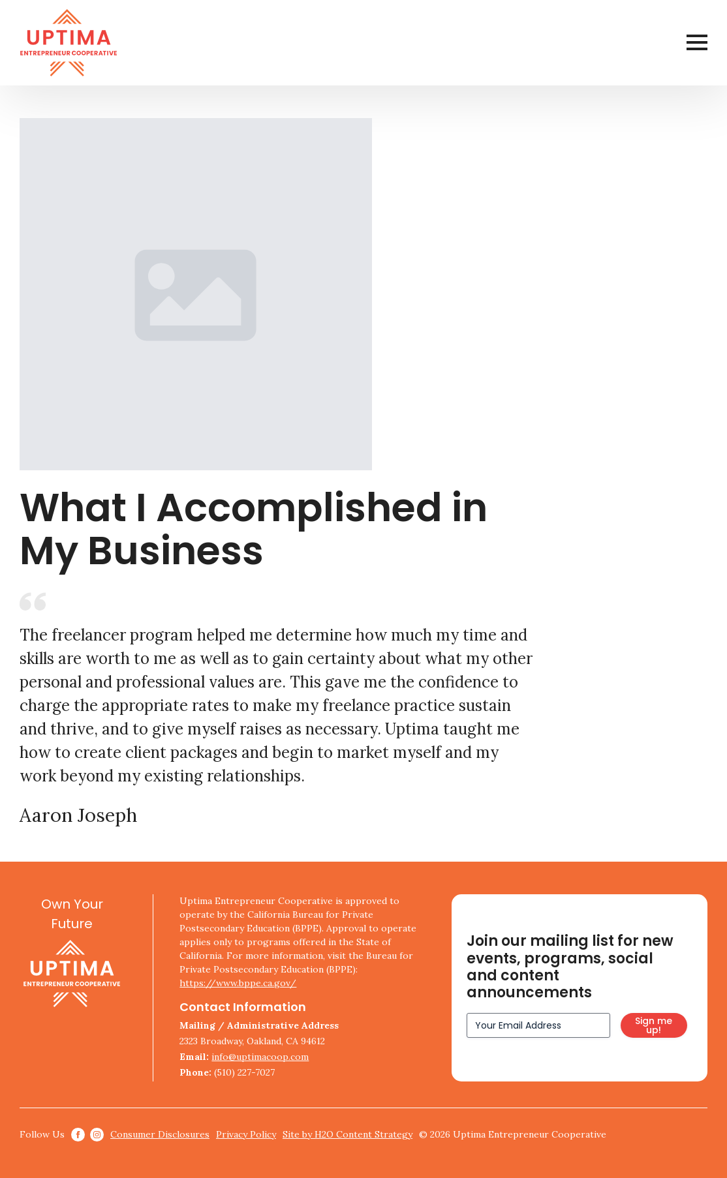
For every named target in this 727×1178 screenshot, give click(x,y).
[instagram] (97, 1134)
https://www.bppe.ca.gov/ (237, 983)
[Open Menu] (697, 42)
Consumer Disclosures (159, 1134)
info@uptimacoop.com (260, 1057)
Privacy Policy (246, 1134)
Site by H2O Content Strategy (347, 1134)
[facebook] (78, 1134)
